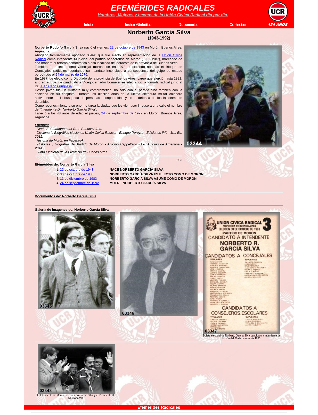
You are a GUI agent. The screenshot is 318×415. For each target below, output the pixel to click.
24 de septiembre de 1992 (121, 113)
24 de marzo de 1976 (71, 74)
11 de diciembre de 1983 (78, 179)
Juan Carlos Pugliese (56, 86)
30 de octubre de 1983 (76, 174)
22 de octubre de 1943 (127, 47)
